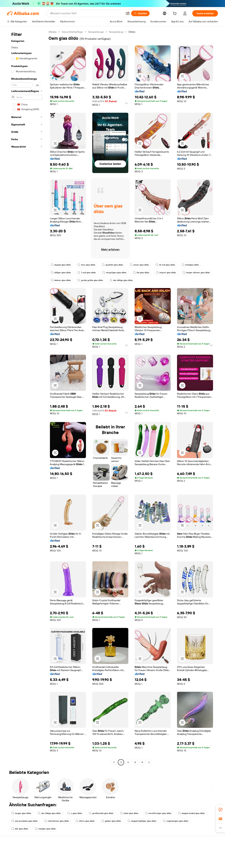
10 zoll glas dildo (165, 264)
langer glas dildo (21, 813)
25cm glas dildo (85, 821)
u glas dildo (75, 813)
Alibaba (52, 31)
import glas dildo (166, 272)
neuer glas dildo (139, 264)
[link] (220, 809)
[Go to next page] (149, 762)
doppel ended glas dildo (191, 813)
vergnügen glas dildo (114, 272)
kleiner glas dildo (61, 280)
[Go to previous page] (114, 762)
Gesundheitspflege (72, 31)
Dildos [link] (131, 31)
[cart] (175, 13)
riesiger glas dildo (45, 828)
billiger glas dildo (61, 272)
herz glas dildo (86, 264)
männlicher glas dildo (56, 821)
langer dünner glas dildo (196, 272)
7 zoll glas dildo (87, 272)
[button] (128, 13)
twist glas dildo (129, 813)
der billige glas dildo (121, 280)
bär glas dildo (19, 828)
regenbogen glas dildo (175, 821)
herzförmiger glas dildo (158, 813)
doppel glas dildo (61, 264)
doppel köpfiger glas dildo (142, 821)
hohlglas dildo (190, 264)
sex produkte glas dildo (24, 821)
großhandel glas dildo (101, 813)
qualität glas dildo (112, 264)
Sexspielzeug (116, 31)
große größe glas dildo (90, 280)
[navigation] (26, 397)
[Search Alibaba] (86, 13)
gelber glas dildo (111, 821)
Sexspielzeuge (96, 31)
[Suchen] (140, 13)
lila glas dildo (141, 272)
